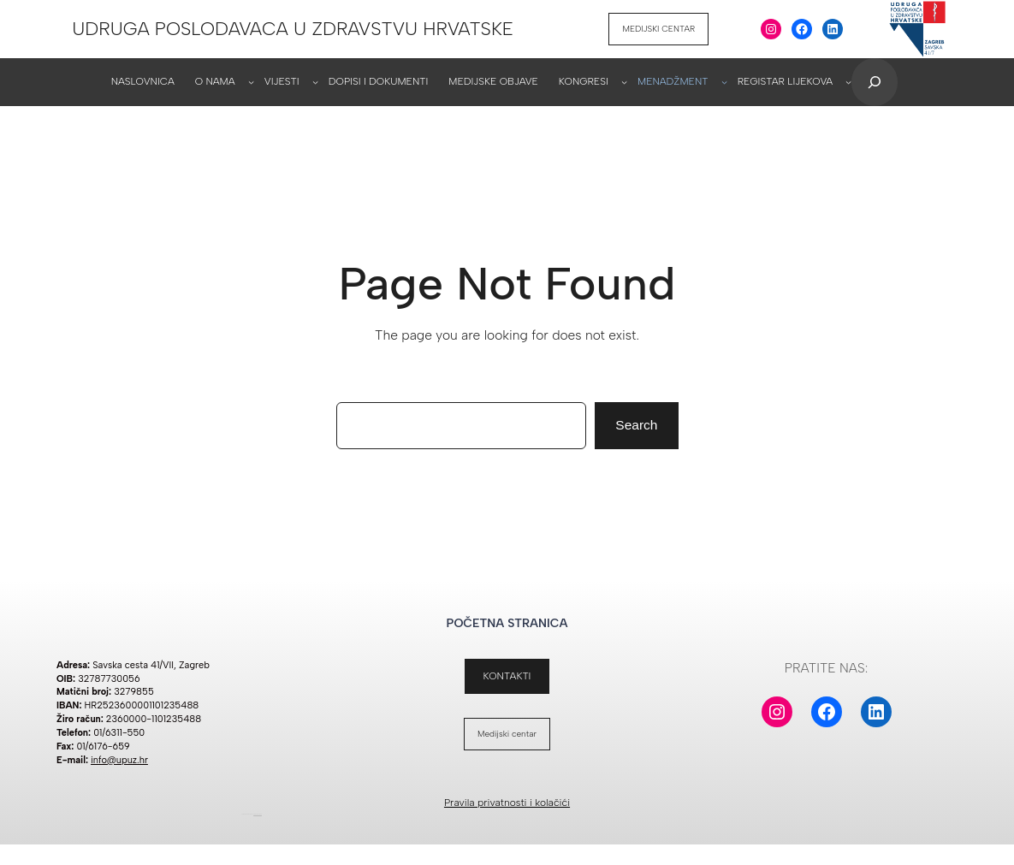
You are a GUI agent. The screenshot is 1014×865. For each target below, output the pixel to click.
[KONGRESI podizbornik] (624, 84)
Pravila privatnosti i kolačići (507, 804)
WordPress (257, 816)
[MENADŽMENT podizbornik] (724, 84)
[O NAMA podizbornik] (251, 84)
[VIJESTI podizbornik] (315, 84)
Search (636, 426)
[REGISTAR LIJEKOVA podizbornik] (848, 84)
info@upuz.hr (119, 761)
